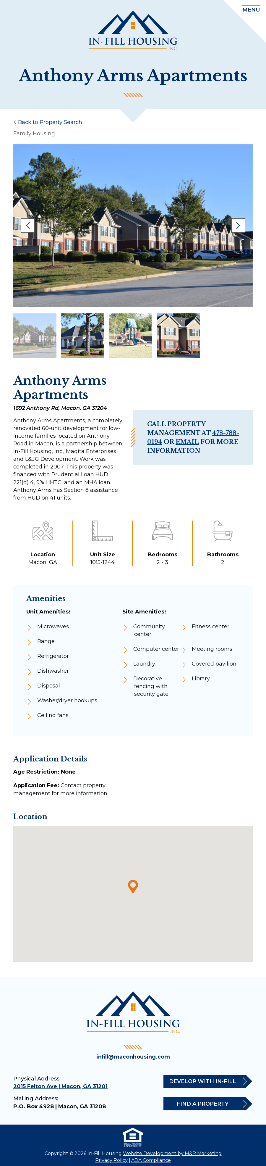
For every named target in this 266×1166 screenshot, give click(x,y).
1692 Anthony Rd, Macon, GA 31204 (60, 408)
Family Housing (34, 133)
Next (238, 225)
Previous (28, 225)
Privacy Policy (111, 1160)
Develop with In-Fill (207, 1081)
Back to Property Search (50, 122)
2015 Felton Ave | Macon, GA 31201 (60, 1086)
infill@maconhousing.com (133, 1057)
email (187, 441)
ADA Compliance (151, 1160)
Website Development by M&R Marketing (172, 1153)
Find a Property (211, 1103)
